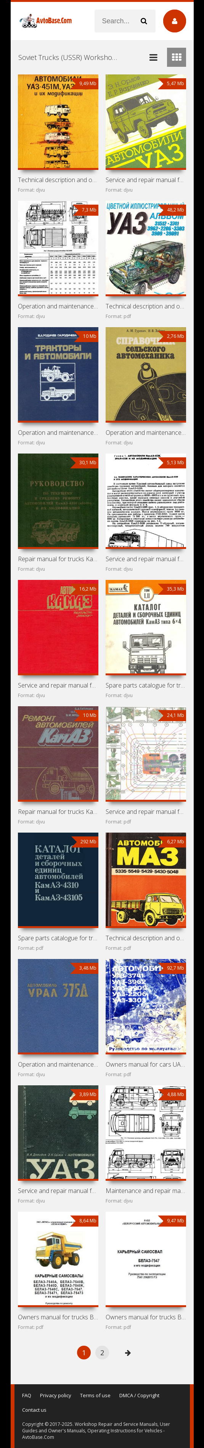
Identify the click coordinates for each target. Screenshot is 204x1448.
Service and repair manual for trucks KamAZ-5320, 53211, (146, 811)
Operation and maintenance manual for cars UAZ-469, (146, 432)
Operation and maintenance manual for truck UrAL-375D (58, 1064)
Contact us (34, 1409)
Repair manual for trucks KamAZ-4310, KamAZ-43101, (58, 559)
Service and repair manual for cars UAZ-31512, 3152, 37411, (146, 180)
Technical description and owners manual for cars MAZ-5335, (146, 938)
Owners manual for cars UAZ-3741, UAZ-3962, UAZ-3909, (146, 1064)
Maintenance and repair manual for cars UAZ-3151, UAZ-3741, (146, 1190)
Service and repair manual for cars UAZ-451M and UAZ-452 (58, 1190)
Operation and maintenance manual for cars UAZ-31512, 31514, (58, 306)
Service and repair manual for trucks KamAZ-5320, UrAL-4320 (146, 559)
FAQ (26, 1395)
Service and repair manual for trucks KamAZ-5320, (58, 685)
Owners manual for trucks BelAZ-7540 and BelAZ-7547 (58, 1317)
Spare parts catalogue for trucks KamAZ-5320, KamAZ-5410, (146, 685)
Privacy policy (55, 1395)
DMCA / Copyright (139, 1395)
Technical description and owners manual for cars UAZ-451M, (58, 180)
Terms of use (95, 1395)
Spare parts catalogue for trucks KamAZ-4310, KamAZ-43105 (58, 938)
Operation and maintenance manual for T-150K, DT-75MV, (58, 432)
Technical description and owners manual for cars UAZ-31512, (146, 306)
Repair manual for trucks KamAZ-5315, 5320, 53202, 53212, (58, 811)
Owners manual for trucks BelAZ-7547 (146, 1317)
